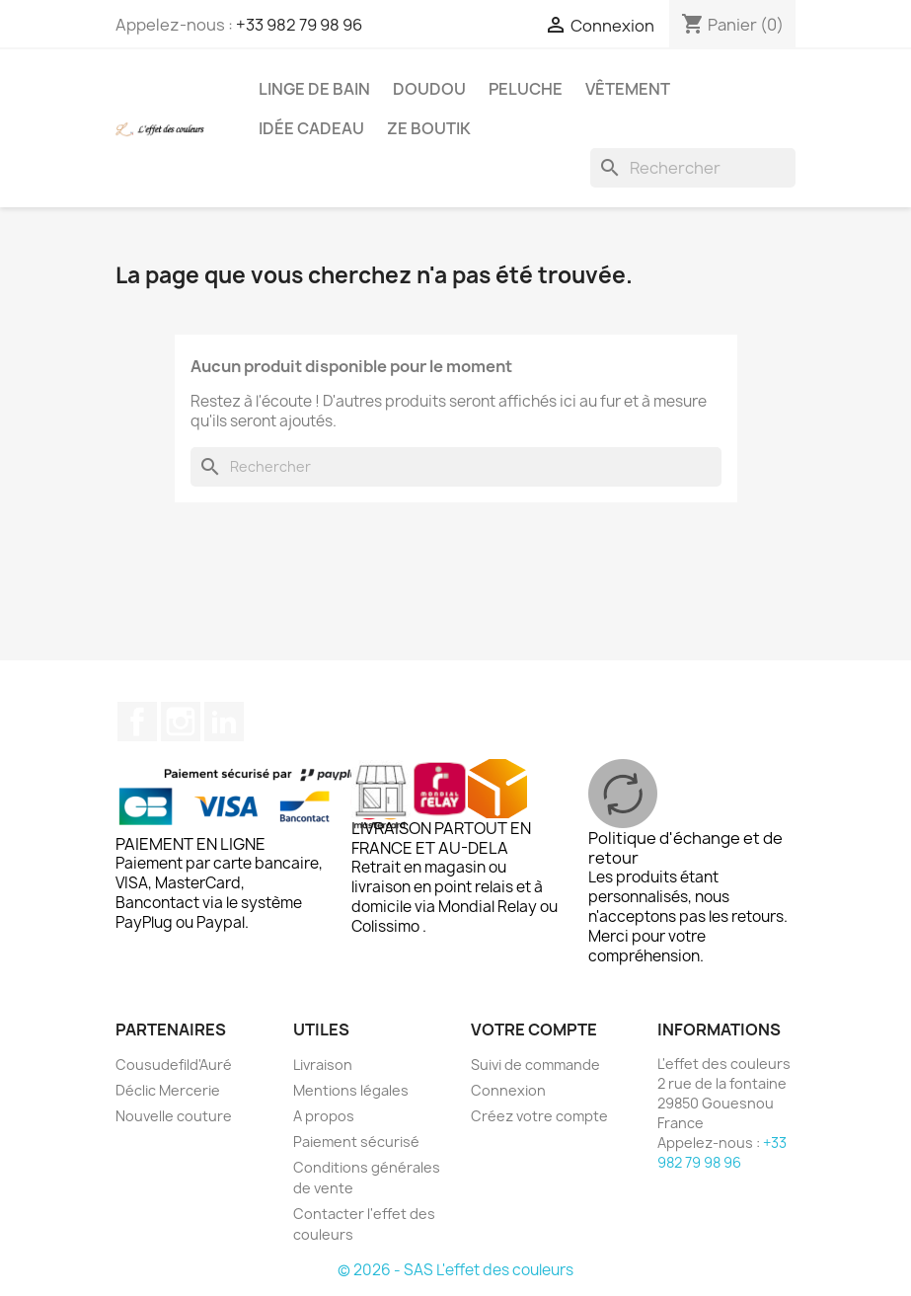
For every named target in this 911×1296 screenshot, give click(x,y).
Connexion (508, 1090)
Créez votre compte (539, 1115)
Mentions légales (351, 1090)
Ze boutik (429, 128)
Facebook (137, 721)
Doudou (429, 89)
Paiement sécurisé (356, 1141)
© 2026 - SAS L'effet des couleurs (455, 1269)
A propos (323, 1115)
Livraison (322, 1064)
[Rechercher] (693, 168)
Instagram (180, 721)
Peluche (526, 89)
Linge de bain (314, 89)
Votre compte (534, 1029)
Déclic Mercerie (167, 1090)
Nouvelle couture (173, 1115)
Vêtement (627, 89)
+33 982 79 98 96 (299, 25)
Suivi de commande (535, 1064)
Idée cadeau (311, 128)
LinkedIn (224, 721)
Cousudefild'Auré (173, 1064)
